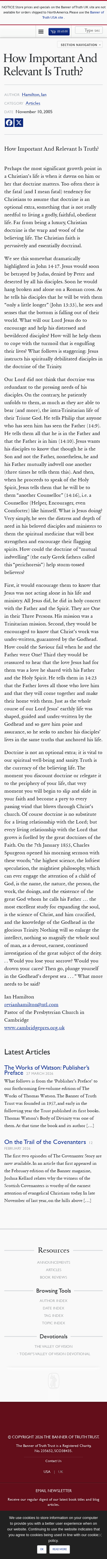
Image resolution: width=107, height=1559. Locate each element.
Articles (33, 103)
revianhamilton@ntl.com (31, 1004)
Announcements (53, 1262)
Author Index (53, 1300)
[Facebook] (9, 122)
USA (47, 1471)
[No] (100, 1535)
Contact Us (53, 1461)
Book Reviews (53, 1277)
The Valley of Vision (53, 1346)
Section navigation (79, 45)
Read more (60, 1549)
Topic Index (53, 1323)
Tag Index (53, 1315)
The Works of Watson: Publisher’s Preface (46, 1070)
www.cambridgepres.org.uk (34, 1027)
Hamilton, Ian (34, 94)
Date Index (53, 1308)
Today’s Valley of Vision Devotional (54, 1353)
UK (60, 1471)
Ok (42, 1549)
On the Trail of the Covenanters (45, 1141)
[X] (19, 122)
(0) (59, 31)
